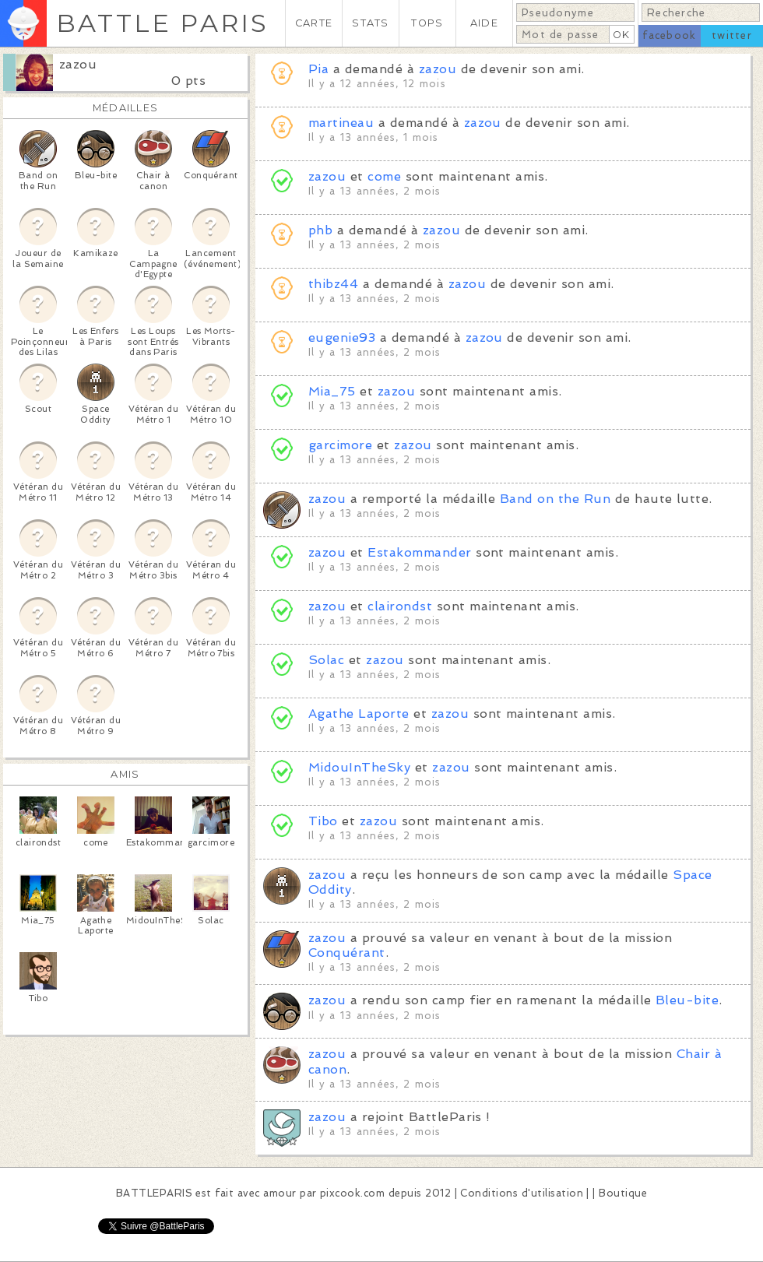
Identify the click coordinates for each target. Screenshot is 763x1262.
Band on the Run (555, 498)
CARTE (313, 23)
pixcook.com (352, 1193)
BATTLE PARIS (162, 23)
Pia (318, 69)
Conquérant (346, 952)
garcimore (340, 445)
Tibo (323, 821)
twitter (732, 35)
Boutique (623, 1193)
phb (320, 230)
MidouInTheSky (359, 767)
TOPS (427, 23)
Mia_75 (332, 391)
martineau (341, 122)
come (384, 176)
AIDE (484, 23)
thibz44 (333, 283)
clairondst (399, 606)
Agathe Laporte (359, 713)
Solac (326, 659)
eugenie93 (341, 337)
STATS (370, 23)
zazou (78, 64)
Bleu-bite (687, 1000)
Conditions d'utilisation (521, 1193)
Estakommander (419, 552)
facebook (669, 35)
